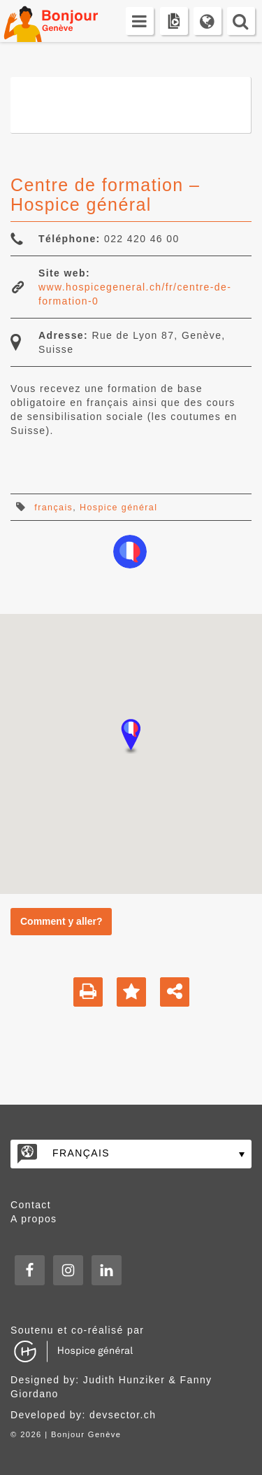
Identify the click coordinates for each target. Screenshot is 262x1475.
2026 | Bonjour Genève (70, 1434)
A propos (33, 1218)
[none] (131, 1154)
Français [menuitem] (81, 1153)
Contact (30, 1204)
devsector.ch (122, 1414)
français (53, 507)
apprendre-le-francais (130, 551)
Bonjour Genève (66, 21)
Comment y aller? (61, 921)
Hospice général (118, 507)
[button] (131, 736)
